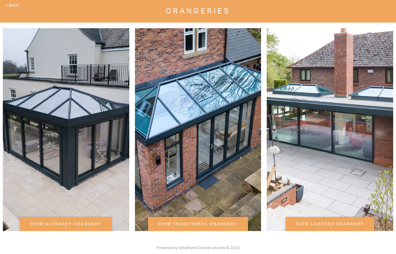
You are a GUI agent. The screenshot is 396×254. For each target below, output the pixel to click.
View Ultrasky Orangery (65, 224)
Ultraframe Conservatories (201, 248)
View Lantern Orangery (330, 224)
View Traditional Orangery (198, 224)
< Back (12, 5)
